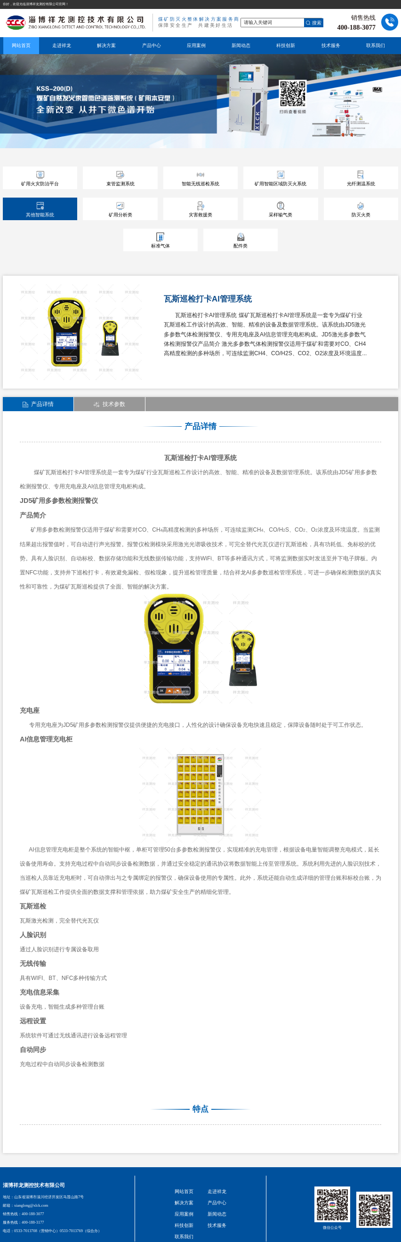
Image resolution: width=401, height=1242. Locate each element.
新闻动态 (241, 45)
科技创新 (285, 45)
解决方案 (106, 45)
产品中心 (151, 45)
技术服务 (330, 45)
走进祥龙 (61, 45)
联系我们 (375, 45)
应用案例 (196, 45)
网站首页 (21, 45)
